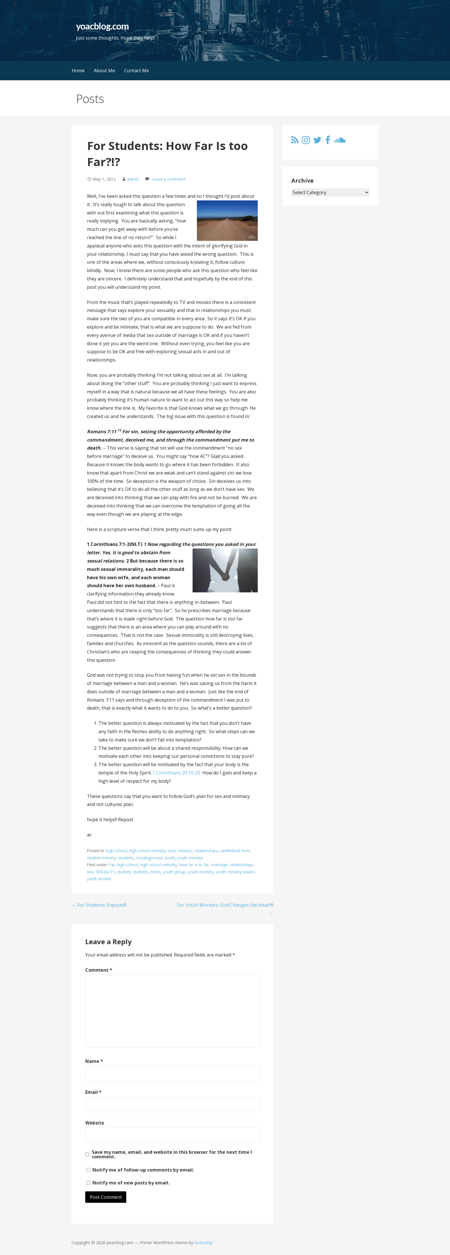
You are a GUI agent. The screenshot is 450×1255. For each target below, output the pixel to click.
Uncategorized (149, 857)
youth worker (99, 878)
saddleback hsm (235, 850)
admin (133, 179)
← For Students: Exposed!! (99, 905)
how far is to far (194, 864)
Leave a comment (169, 179)
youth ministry (190, 857)
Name (94, 1061)
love (172, 850)
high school (116, 850)
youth (169, 857)
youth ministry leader (235, 872)
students (126, 857)
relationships (206, 850)
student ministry (101, 857)
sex (90, 872)
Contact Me (136, 70)
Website (94, 1123)
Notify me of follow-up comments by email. (143, 1170)
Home (78, 70)
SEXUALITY (105, 872)
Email (93, 1092)
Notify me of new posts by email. (130, 1183)
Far (112, 864)
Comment (98, 970)
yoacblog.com (102, 26)
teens (156, 872)
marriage (219, 864)
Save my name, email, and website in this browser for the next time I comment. (172, 1154)
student (124, 872)
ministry (185, 850)
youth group (174, 872)
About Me (104, 70)
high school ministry (147, 850)
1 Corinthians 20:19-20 (176, 773)
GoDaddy (203, 1242)
